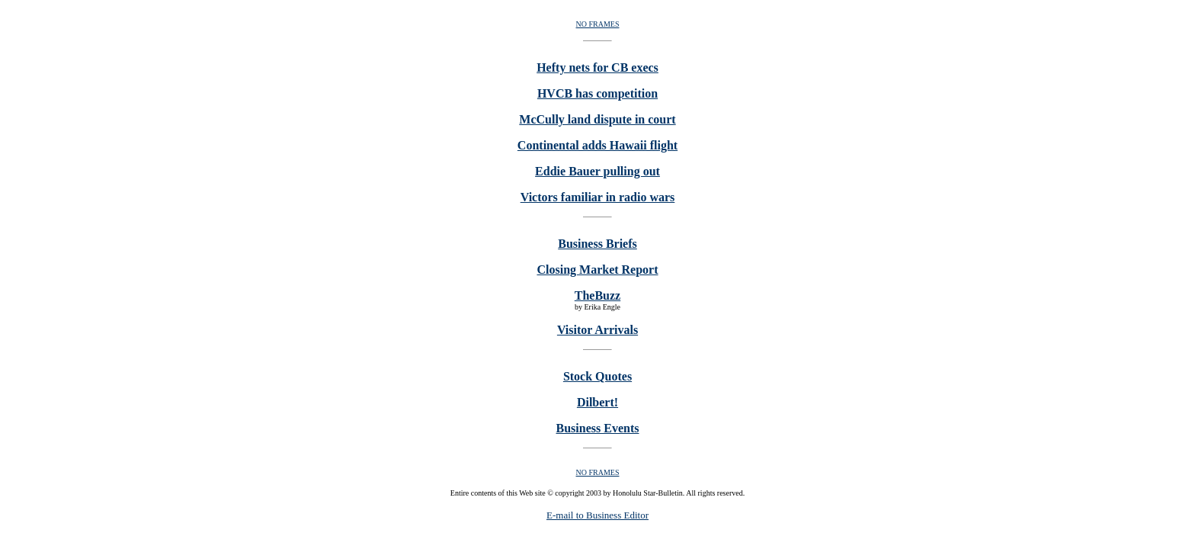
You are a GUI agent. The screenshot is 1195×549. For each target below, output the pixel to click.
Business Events (597, 428)
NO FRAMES (598, 24)
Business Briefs (597, 243)
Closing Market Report (597, 269)
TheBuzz (597, 295)
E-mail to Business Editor (597, 515)
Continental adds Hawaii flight (597, 145)
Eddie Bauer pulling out (597, 171)
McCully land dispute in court (597, 119)
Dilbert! (597, 402)
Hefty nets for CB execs (597, 67)
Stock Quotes (597, 376)
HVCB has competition (597, 93)
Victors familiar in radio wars (598, 197)
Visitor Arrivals (597, 329)
